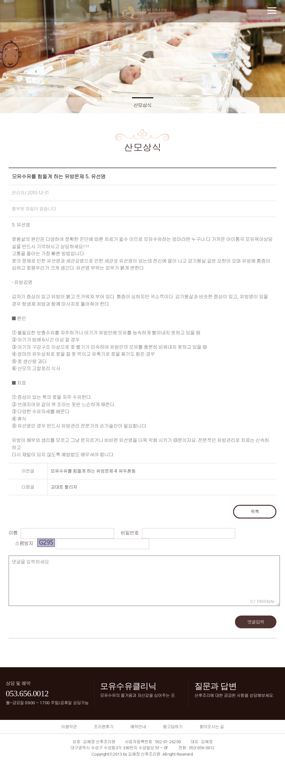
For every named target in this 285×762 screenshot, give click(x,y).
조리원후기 (103, 727)
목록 (255, 511)
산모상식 (143, 105)
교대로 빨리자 (64, 487)
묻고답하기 (172, 727)
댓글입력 (255, 622)
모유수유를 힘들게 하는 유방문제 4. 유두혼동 (93, 471)
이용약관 (69, 727)
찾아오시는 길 (211, 727)
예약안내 (138, 727)
